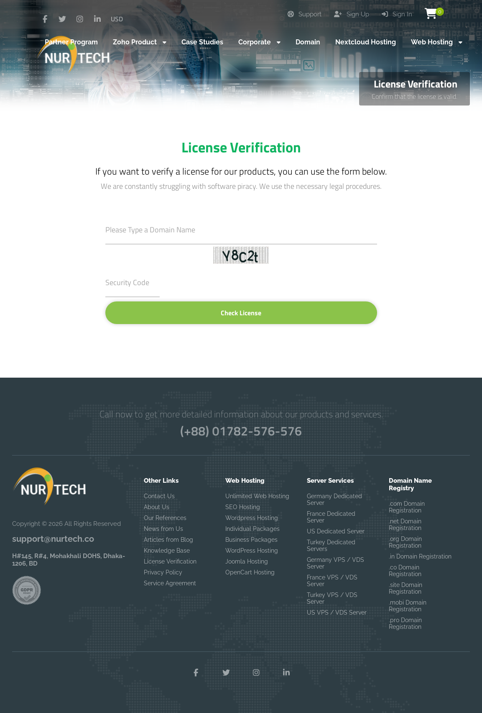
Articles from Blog (168, 539)
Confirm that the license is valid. (414, 96)
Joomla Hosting (246, 561)
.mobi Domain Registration (407, 606)
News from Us (163, 528)
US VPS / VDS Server (337, 612)
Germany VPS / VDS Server (335, 563)
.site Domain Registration (405, 588)
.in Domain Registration (420, 556)
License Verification (170, 561)
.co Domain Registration (405, 570)
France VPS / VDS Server (332, 580)
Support (304, 14)
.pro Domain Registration (405, 623)
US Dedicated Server (336, 531)
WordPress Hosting (251, 550)
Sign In (397, 14)
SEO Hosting (242, 507)
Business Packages (251, 539)
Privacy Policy (163, 572)
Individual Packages (252, 528)
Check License (241, 313)
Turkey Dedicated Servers (331, 545)
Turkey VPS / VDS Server (332, 598)
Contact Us (159, 496)
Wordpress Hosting (251, 518)
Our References (165, 518)
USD (117, 19)
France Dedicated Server (331, 517)
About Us (156, 507)
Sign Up (351, 14)
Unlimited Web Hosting (257, 496)
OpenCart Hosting (250, 572)
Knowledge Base (167, 550)
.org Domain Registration (405, 542)
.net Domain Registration (405, 524)
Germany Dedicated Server (334, 499)
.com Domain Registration (407, 507)
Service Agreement (170, 583)
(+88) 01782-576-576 (241, 431)
